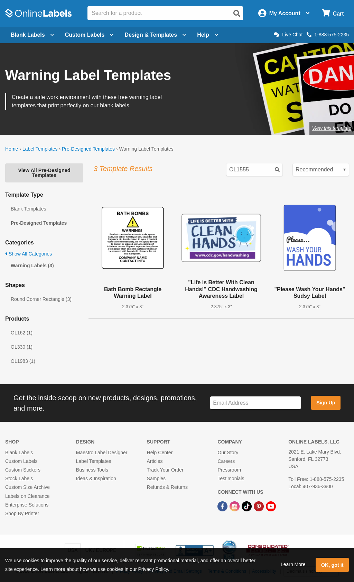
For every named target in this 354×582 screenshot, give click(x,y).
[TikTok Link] (247, 506)
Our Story (227, 452)
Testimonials (230, 478)
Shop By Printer (22, 513)
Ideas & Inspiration (96, 478)
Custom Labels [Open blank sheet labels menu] (89, 35)
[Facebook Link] (223, 506)
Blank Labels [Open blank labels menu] (32, 35)
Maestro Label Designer (102, 452)
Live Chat (288, 34)
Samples (156, 478)
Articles (155, 461)
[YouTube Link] (271, 506)
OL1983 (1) (23, 361)
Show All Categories (28, 254)
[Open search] (237, 13)
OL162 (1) (21, 332)
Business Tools (92, 470)
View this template (331, 128)
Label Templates (40, 149)
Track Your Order (165, 470)
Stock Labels (19, 478)
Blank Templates (28, 209)
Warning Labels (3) (32, 265)
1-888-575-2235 (328, 34)
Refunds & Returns (167, 487)
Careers (226, 461)
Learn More (293, 564)
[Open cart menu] (333, 13)
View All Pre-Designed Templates (44, 173)
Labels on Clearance (27, 496)
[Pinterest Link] (259, 506)
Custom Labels (21, 461)
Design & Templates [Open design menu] (155, 35)
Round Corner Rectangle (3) (41, 299)
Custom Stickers (22, 470)
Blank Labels (19, 452)
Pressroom (229, 470)
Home (11, 149)
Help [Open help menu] (207, 35)
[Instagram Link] (235, 506)
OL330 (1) (21, 347)
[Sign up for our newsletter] (255, 402)
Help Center (160, 452)
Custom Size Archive (27, 487)
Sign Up (325, 402)
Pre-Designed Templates (88, 149)
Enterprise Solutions (26, 505)
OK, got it (332, 565)
